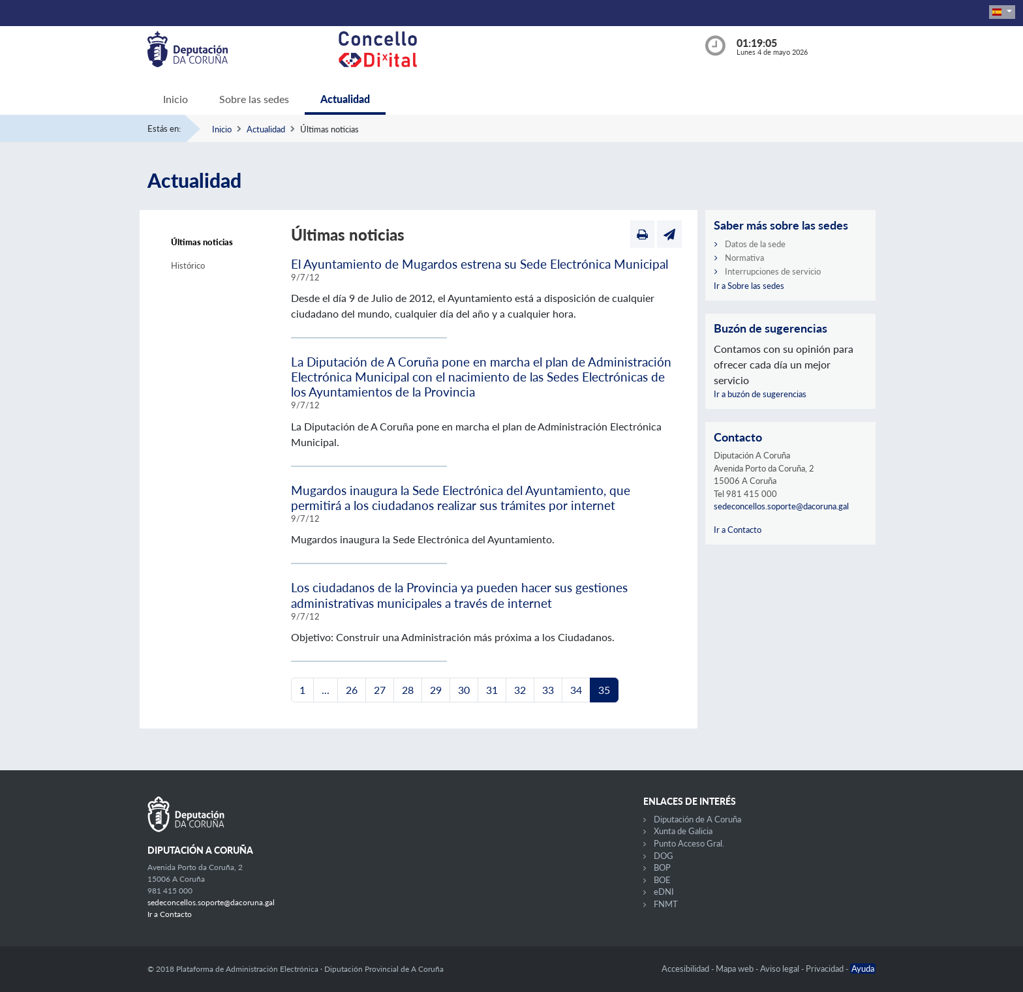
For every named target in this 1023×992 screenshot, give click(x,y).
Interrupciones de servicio (773, 271)
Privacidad (826, 968)
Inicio (175, 99)
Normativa (744, 257)
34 (576, 690)
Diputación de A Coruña (697, 819)
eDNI (664, 891)
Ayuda (862, 968)
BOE (662, 880)
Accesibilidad (686, 968)
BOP (662, 867)
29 (436, 690)
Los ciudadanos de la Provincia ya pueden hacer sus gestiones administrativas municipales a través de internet (459, 595)
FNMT (666, 904)
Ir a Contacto (737, 529)
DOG (663, 855)
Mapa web (736, 968)
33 (548, 690)
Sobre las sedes (254, 99)
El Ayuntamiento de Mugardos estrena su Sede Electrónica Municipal (479, 263)
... (325, 690)
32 (520, 690)
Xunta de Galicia (683, 831)
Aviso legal (780, 968)
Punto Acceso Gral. (689, 843)
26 (352, 690)
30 (464, 690)
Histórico (188, 265)
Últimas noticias (202, 242)
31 (492, 690)
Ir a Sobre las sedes (749, 285)
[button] (1002, 12)
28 (408, 690)
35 (604, 690)
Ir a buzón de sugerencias (760, 394)
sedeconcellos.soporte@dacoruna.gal (781, 506)
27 (380, 690)
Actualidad (345, 99)
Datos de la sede (755, 244)
